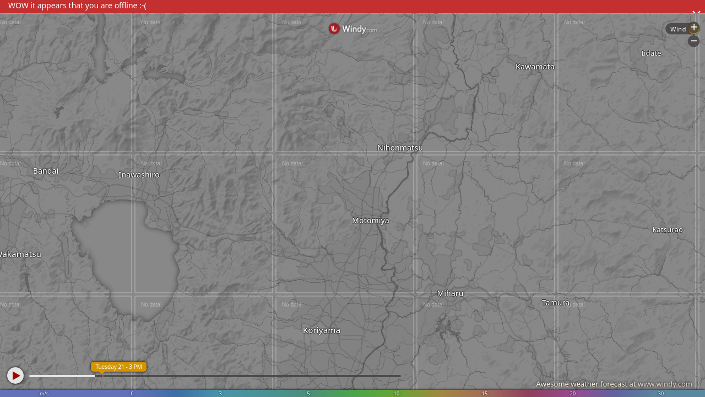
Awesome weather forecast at (614, 384)
